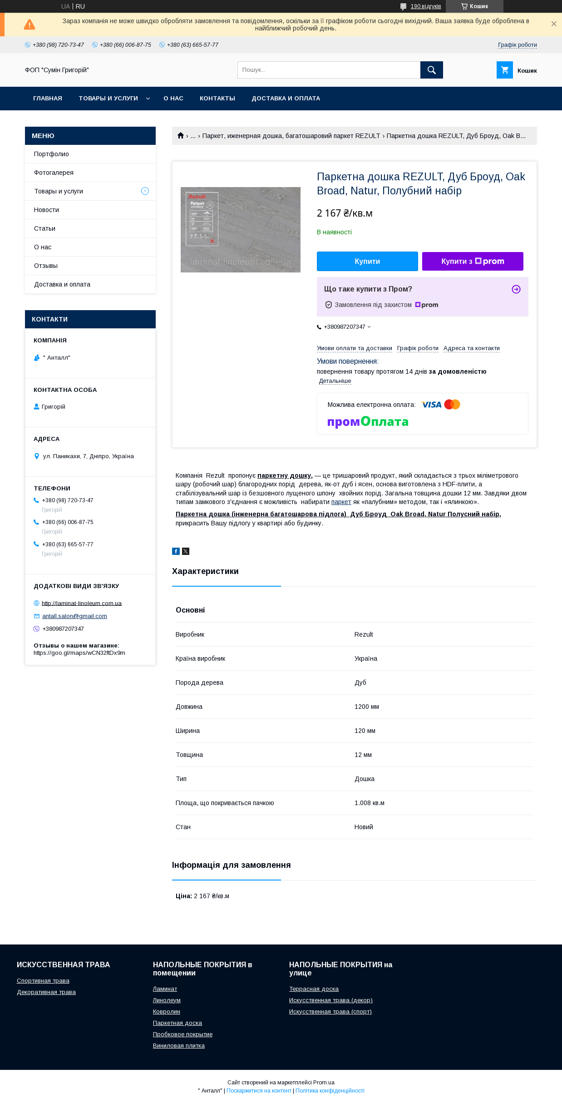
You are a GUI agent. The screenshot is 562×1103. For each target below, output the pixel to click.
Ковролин (166, 1011)
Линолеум (167, 1000)
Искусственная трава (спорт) (330, 1011)
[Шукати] (431, 70)
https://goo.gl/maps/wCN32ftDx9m (79, 652)
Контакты (217, 98)
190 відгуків (426, 6)
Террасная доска (314, 988)
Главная (47, 98)
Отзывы (46, 265)
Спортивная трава (43, 980)
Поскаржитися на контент (259, 1091)
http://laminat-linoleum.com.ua (82, 602)
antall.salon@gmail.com (74, 616)
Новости (46, 209)
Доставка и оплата (285, 98)
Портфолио (51, 154)
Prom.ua (324, 1082)
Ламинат (165, 988)
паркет (341, 501)
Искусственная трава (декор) (331, 1000)
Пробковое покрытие (182, 1034)
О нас (173, 98)
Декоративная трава (46, 992)
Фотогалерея (54, 172)
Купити (367, 261)
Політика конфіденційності (330, 1091)
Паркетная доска (177, 1022)
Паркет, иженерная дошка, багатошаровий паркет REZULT (291, 135)
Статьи (44, 228)
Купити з (472, 261)
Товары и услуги (108, 98)
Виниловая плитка (179, 1045)
